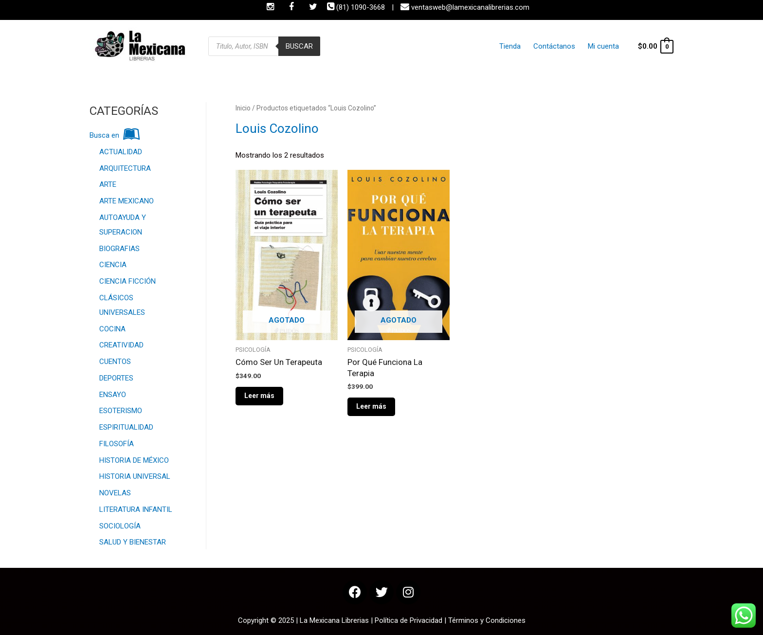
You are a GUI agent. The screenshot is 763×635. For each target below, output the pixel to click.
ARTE (107, 184)
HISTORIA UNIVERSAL (134, 476)
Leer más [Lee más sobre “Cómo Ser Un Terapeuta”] (259, 395)
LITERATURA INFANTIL (135, 509)
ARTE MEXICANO (126, 201)
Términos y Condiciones (487, 620)
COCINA (112, 329)
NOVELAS (115, 493)
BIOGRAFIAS (119, 248)
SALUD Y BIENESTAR (132, 542)
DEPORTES (116, 378)
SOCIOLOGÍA (120, 526)
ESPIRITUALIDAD (126, 427)
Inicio (243, 108)
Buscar (299, 46)
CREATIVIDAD (121, 345)
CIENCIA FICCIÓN (127, 281)
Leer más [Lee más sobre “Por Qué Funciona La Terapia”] (371, 406)
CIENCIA (113, 264)
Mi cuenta (604, 46)
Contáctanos (560, 46)
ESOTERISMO (120, 410)
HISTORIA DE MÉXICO (134, 460)
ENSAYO (112, 394)
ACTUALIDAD (120, 151)
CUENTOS (115, 361)
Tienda (520, 46)
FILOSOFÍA (116, 443)
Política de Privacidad (408, 620)
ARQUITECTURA (125, 168)
